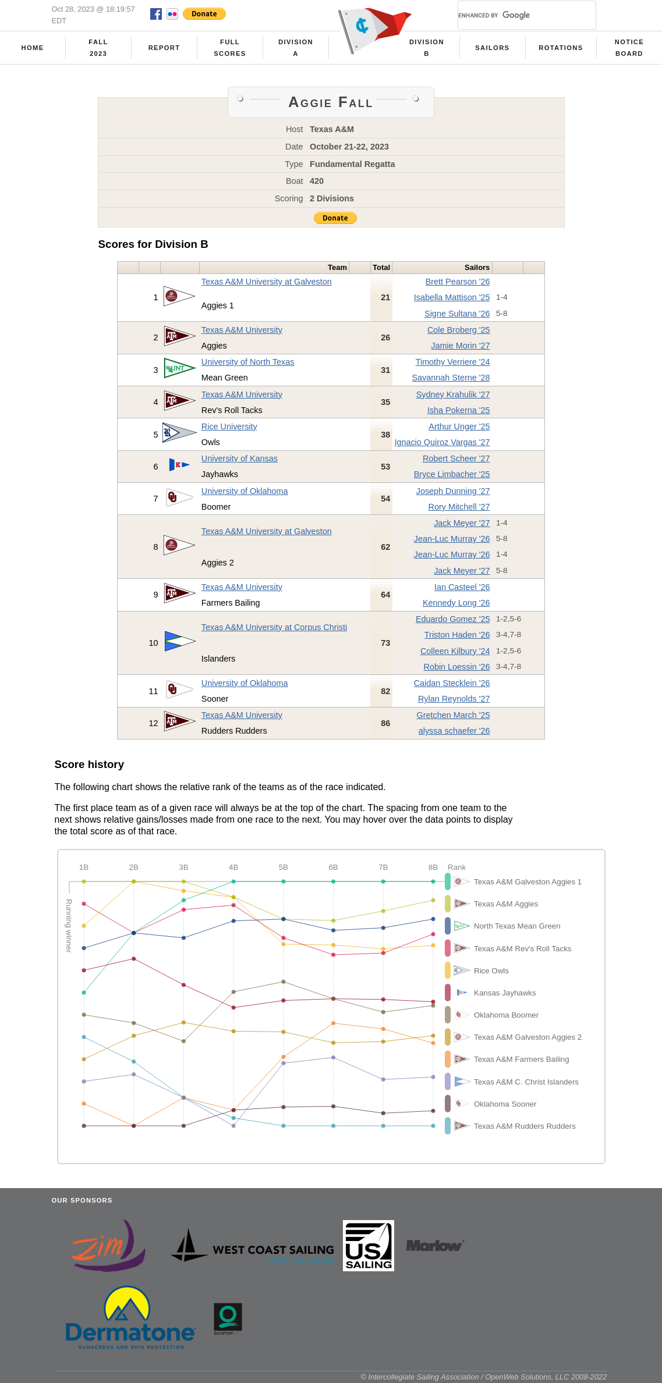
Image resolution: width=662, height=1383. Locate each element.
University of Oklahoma (244, 491)
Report (164, 47)
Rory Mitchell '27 (459, 506)
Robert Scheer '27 (456, 458)
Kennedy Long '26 (456, 602)
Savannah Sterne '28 (451, 377)
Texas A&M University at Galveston (266, 281)
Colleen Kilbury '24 (455, 651)
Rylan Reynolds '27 (454, 698)
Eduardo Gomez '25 (453, 619)
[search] (513, 15)
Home (33, 47)
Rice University (229, 426)
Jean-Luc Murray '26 (452, 538)
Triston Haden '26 (457, 634)
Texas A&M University (241, 330)
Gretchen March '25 (453, 715)
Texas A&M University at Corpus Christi (274, 627)
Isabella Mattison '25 (452, 297)
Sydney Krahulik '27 (453, 394)
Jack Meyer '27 (462, 523)
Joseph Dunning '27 (453, 491)
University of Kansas (239, 458)
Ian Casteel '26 (462, 587)
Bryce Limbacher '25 (452, 474)
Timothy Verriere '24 (453, 362)
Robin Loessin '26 (457, 666)
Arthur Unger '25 (459, 426)
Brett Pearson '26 (458, 281)
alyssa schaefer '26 (454, 730)
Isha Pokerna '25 (458, 410)
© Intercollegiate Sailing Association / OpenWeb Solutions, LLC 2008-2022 (483, 1377)
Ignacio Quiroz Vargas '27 (442, 442)
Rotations (561, 47)
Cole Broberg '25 (458, 330)
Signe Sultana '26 (457, 313)
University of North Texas (248, 362)
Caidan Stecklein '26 (452, 683)
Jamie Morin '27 (460, 345)
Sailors (492, 47)
